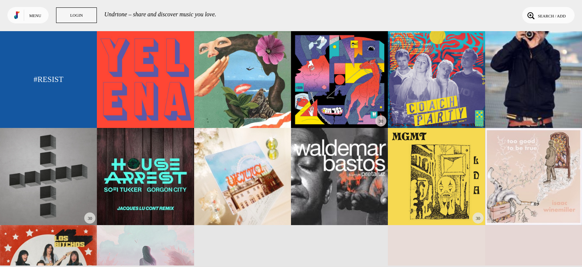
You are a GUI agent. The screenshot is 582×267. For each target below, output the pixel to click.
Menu (35, 15)
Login (76, 15)
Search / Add (546, 15)
